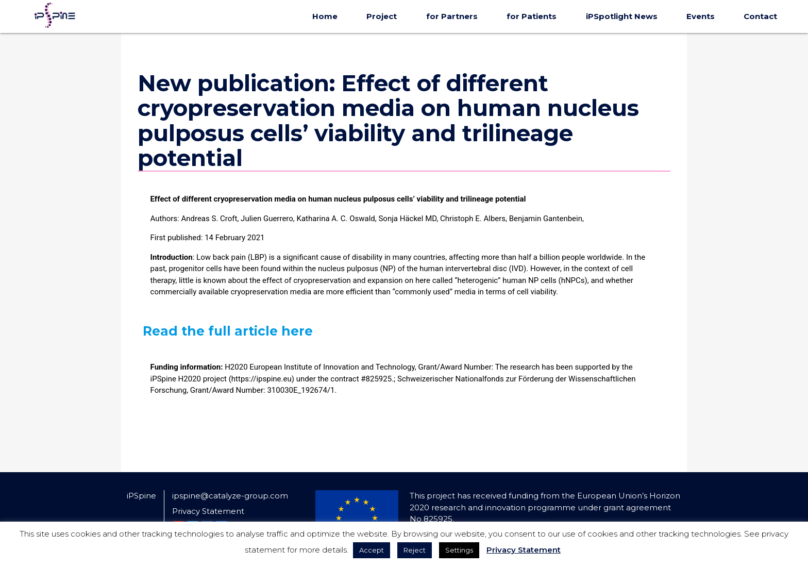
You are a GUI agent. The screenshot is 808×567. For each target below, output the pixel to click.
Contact (760, 16)
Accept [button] (371, 550)
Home (325, 16)
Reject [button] (414, 550)
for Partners (452, 16)
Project (381, 16)
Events (700, 16)
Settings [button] (459, 550)
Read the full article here (228, 331)
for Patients (532, 16)
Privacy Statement (208, 511)
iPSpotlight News (622, 16)
